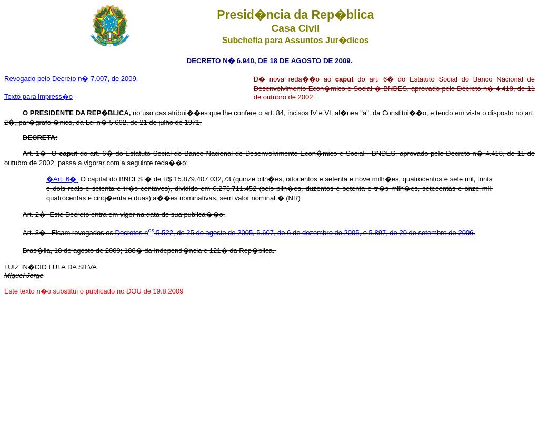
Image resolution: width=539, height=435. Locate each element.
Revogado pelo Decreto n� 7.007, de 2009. (71, 79)
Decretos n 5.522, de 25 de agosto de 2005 (184, 233)
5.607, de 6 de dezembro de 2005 (307, 233)
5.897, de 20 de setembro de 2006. (422, 233)
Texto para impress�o (38, 96)
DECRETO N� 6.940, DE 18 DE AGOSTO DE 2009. (270, 61)
